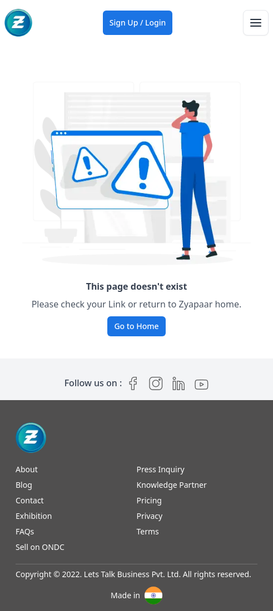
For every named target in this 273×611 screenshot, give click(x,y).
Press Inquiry (161, 469)
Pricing (149, 500)
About (27, 469)
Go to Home (136, 326)
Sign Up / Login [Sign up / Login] (138, 22)
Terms (148, 531)
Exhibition (34, 516)
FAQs (25, 531)
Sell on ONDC (40, 547)
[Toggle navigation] (256, 23)
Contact (30, 500)
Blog (24, 484)
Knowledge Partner (172, 484)
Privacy (150, 516)
